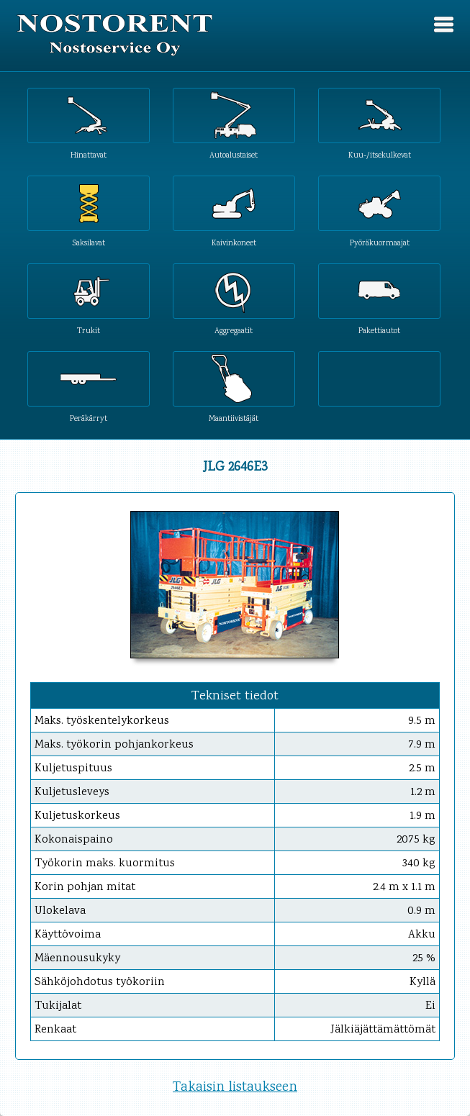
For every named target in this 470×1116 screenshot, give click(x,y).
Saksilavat (88, 242)
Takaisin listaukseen (235, 1088)
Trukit (88, 330)
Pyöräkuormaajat (380, 242)
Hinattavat (89, 155)
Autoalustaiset (233, 155)
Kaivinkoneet (234, 242)
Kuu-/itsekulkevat (379, 155)
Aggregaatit (233, 330)
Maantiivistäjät (233, 418)
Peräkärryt (88, 418)
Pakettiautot (379, 330)
